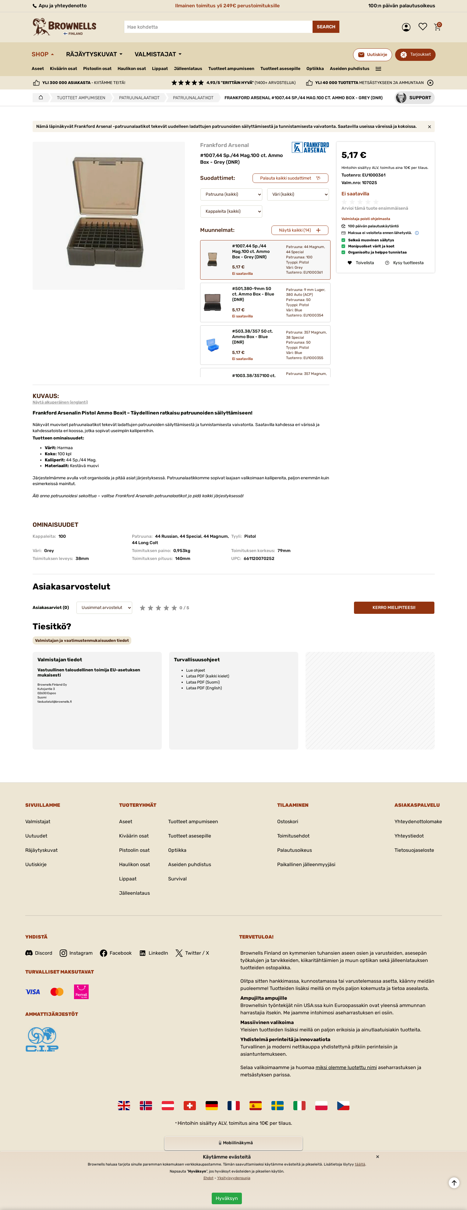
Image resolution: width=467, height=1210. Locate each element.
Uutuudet (36, 836)
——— (378, 68)
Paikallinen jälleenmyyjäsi (306, 864)
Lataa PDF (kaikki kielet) (207, 676)
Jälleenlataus (188, 68)
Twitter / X (192, 953)
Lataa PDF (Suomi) (203, 682)
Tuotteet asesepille (280, 68)
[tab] (82, 640)
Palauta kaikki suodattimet (285, 178)
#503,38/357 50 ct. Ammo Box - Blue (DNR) (252, 337)
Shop (40, 54)
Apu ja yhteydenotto (59, 6)
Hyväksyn (227, 1198)
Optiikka (315, 68)
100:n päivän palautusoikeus (401, 6)
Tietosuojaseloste (414, 850)
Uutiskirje (36, 864)
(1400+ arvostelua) (251, 82)
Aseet (38, 68)
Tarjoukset (420, 54)
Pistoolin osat (97, 68)
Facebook (116, 953)
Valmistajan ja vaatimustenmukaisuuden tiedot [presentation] (82, 640)
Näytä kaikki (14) (295, 230)
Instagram (76, 953)
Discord (38, 953)
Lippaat (160, 68)
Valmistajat (155, 54)
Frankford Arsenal (224, 145)
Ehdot (208, 1178)
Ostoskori (287, 821)
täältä (360, 1164)
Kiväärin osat (63, 68)
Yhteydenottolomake (418, 821)
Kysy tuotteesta (404, 262)
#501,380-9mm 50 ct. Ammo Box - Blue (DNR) (253, 294)
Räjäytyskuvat (91, 54)
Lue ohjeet (195, 670)
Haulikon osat (132, 68)
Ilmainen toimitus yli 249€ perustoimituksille (227, 6)
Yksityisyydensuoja (233, 1178)
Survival (177, 879)
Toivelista (424, 27)
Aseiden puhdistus (350, 68)
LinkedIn (153, 953)
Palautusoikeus (294, 850)
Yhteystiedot (409, 836)
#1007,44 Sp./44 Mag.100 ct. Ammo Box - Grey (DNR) (251, 251)
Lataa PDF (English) (204, 688)
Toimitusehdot (293, 836)
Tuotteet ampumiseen (231, 69)
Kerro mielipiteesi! (394, 607)
